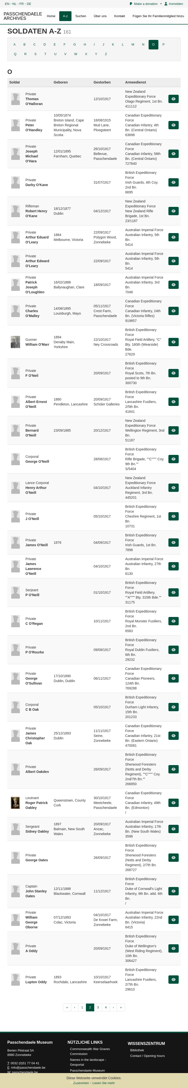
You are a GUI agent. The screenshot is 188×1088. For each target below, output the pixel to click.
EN (7, 4)
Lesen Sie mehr (104, 1083)
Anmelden (173, 4)
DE (29, 4)
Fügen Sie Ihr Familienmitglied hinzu (158, 16)
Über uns (100, 16)
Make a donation (143, 4)
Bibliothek (137, 1050)
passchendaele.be (25, 1072)
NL (14, 4)
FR (22, 4)
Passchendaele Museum (87, 1070)
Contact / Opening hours (147, 1056)
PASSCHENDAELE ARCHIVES (23, 16)
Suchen (80, 16)
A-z (65, 16)
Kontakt (119, 16)
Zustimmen (81, 1083)
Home (51, 16)
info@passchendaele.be (28, 1067)
